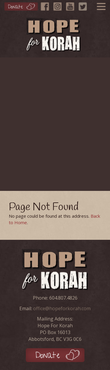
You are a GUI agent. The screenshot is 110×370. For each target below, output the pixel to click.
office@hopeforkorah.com (62, 308)
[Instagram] (59, 5)
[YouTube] (71, 5)
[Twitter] (84, 5)
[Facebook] (46, 5)
